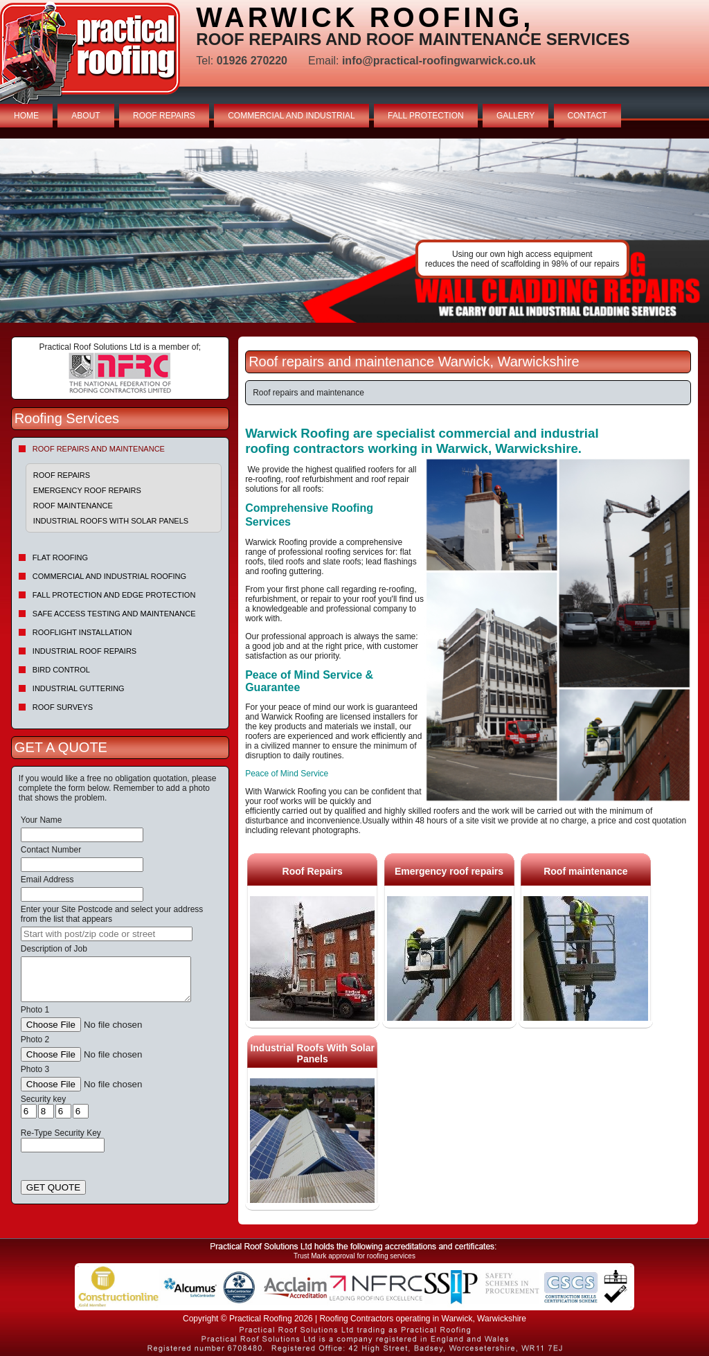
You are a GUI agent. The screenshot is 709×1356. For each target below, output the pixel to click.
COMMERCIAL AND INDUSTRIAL (291, 116)
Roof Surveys (63, 707)
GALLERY (515, 116)
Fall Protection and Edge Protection (114, 595)
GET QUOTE (53, 1187)
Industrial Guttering (79, 688)
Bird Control (61, 670)
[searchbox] (106, 934)
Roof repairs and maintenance (99, 449)
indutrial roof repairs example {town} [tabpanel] (354, 231)
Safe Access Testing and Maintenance (114, 613)
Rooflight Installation (82, 632)
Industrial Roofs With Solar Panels (110, 521)
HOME (26, 116)
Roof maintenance (73, 505)
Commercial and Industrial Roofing (109, 576)
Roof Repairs (61, 475)
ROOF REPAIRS (164, 116)
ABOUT (85, 116)
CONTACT (587, 116)
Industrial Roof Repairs (84, 651)
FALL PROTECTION (426, 116)
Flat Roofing (60, 557)
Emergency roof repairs (87, 490)
